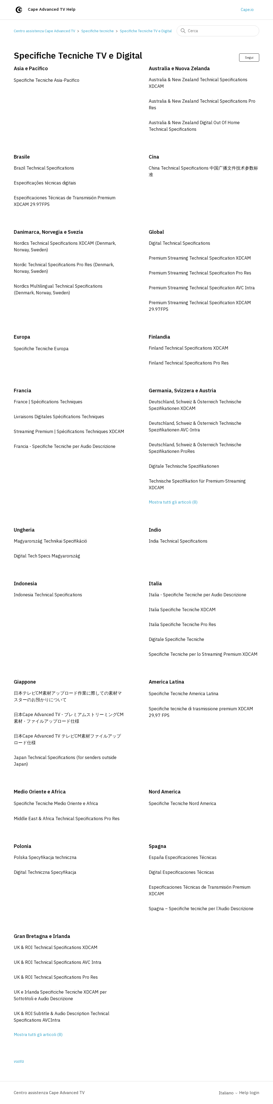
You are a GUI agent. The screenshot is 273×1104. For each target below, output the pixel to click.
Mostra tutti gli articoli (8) (173, 502)
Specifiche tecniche (97, 31)
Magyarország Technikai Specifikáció (50, 541)
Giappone (25, 682)
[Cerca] (218, 30)
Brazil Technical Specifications (44, 168)
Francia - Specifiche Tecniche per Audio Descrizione (64, 446)
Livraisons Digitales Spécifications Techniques (59, 416)
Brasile (22, 157)
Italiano (228, 1093)
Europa (22, 337)
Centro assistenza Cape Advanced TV (44, 31)
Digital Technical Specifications (179, 243)
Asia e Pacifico (31, 68)
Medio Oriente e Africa (40, 791)
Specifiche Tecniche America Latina (183, 693)
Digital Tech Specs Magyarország (47, 556)
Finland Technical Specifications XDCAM (188, 348)
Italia (155, 583)
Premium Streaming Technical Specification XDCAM (200, 258)
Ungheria (24, 530)
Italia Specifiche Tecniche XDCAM (182, 609)
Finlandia (159, 337)
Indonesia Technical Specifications (48, 594)
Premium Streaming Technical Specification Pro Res (200, 273)
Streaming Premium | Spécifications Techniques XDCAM (69, 431)
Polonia (22, 846)
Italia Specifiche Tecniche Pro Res (182, 624)
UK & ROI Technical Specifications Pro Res (56, 977)
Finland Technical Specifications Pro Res (189, 363)
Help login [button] (249, 1092)
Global (156, 232)
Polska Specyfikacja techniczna (45, 857)
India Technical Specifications (178, 541)
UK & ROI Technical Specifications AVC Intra (57, 962)
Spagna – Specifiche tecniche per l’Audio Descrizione (201, 908)
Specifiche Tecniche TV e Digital (146, 31)
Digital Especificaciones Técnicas (181, 872)
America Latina (166, 682)
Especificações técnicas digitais (45, 183)
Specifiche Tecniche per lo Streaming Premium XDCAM (203, 654)
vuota (19, 1061)
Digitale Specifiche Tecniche (176, 639)
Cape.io (247, 9)
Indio (155, 530)
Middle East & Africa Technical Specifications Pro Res (67, 818)
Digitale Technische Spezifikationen (184, 466)
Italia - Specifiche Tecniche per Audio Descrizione (197, 594)
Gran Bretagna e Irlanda (42, 936)
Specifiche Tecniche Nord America (182, 803)
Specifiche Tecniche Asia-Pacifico (46, 80)
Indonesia (25, 583)
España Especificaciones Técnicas (183, 857)
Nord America (165, 791)
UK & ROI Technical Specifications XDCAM (56, 947)
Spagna (157, 846)
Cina (154, 157)
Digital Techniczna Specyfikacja (45, 872)
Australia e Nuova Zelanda (179, 68)
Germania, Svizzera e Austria (182, 390)
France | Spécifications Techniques (48, 401)
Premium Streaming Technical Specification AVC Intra (202, 287)
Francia (22, 390)
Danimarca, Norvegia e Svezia (48, 232)
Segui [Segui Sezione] (249, 57)
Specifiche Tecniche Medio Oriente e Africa (56, 803)
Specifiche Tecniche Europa (41, 348)
